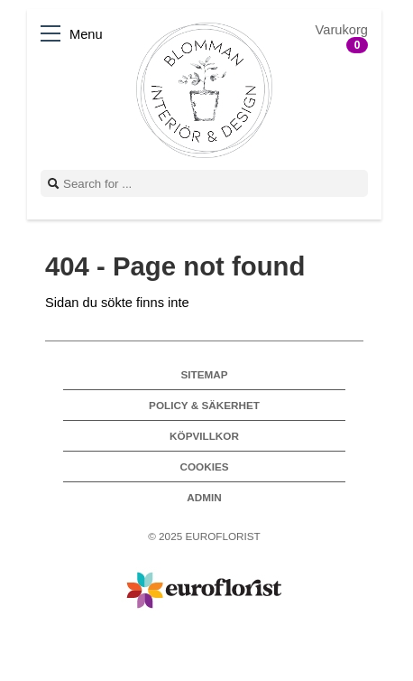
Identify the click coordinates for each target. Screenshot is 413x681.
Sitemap (203, 374)
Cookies (203, 466)
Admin (204, 497)
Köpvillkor (204, 436)
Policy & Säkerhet (204, 405)
